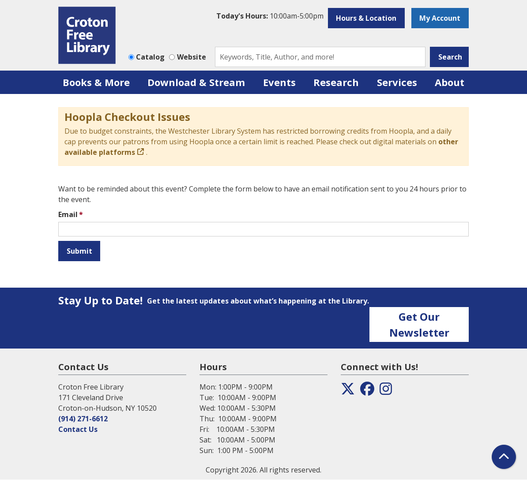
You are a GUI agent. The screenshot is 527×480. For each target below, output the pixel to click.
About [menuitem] (449, 82)
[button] (270, 16)
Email (68, 214)
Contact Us (78, 429)
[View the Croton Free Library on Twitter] (348, 391)
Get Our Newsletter (419, 324)
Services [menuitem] (397, 82)
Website (191, 57)
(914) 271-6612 (83, 419)
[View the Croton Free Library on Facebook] (367, 391)
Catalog (150, 57)
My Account (439, 18)
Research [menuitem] (336, 82)
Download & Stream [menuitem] (196, 82)
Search (450, 57)
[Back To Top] (504, 457)
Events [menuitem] (279, 82)
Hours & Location (366, 18)
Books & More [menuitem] (96, 82)
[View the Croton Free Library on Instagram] (386, 391)
